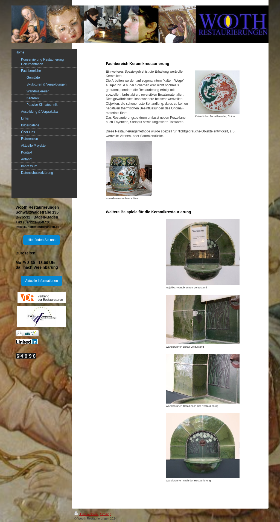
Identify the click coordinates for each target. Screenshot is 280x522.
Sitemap (105, 514)
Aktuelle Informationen (41, 281)
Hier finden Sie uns (41, 240)
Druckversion (86, 514)
